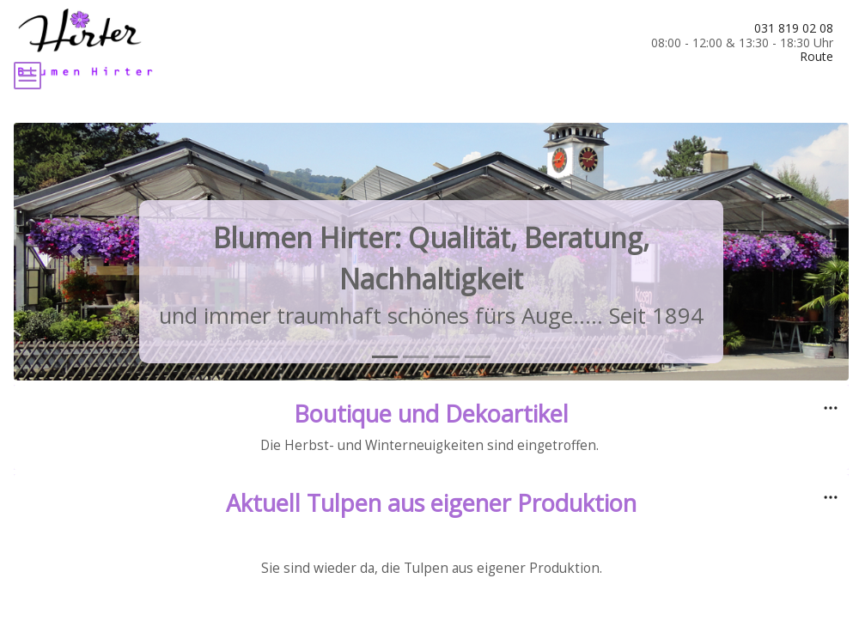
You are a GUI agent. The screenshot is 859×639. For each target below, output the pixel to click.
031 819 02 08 (793, 28)
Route (816, 56)
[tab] (385, 421)
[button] (76, 316)
